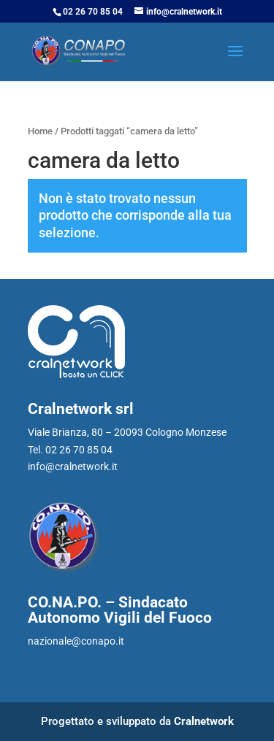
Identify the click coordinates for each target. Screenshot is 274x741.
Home (40, 131)
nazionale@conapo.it (76, 641)
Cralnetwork (204, 721)
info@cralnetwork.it (73, 466)
